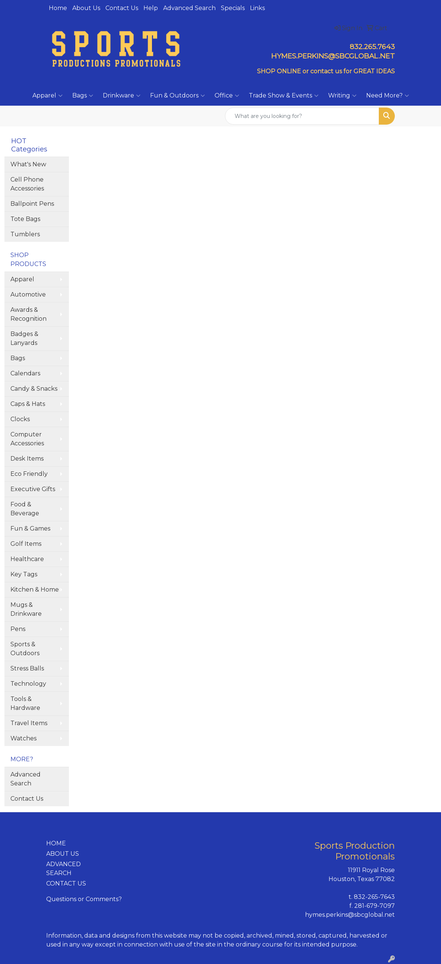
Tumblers (25, 234)
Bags (82, 95)
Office (227, 95)
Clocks (20, 419)
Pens (17, 628)
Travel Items (28, 723)
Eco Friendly (29, 473)
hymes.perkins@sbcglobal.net (350, 914)
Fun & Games (30, 528)
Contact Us (121, 8)
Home (58, 8)
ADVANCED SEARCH (63, 869)
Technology (28, 683)
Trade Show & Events (283, 95)
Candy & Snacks (33, 388)
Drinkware (121, 95)
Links (257, 8)
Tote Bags (25, 218)
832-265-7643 (374, 896)
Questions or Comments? (84, 899)
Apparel (47, 95)
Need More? (387, 95)
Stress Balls (27, 668)
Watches (23, 738)
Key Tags (23, 574)
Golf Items (25, 543)
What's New (28, 164)
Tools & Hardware (25, 703)
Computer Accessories (27, 439)
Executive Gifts (32, 489)
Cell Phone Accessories (27, 184)
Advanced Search (189, 8)
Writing (342, 95)
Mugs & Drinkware (26, 609)
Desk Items (27, 458)
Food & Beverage (24, 509)
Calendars (25, 373)
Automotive (28, 294)
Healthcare (27, 559)
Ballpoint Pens (32, 203)
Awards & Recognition (28, 314)
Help (150, 8)
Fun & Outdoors (177, 95)
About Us (86, 8)
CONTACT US (66, 883)
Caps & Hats (27, 403)
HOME (56, 843)
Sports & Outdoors (24, 649)
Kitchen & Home (34, 589)
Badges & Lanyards (24, 338)
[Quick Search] (302, 116)
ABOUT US (62, 853)
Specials (233, 8)
